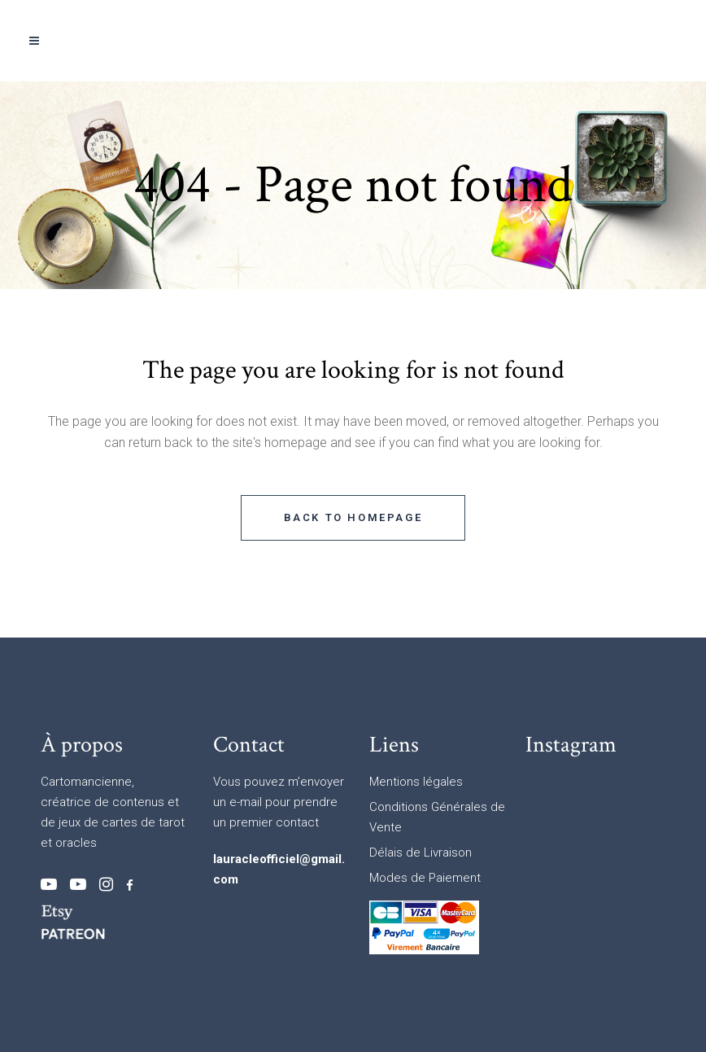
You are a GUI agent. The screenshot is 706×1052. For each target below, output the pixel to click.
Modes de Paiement (425, 877)
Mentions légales (416, 781)
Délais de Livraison (420, 852)
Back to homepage (353, 517)
